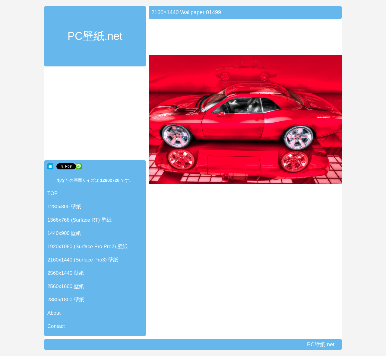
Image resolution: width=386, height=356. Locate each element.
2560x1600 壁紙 (65, 286)
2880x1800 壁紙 (65, 300)
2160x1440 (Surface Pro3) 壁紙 (83, 260)
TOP (52, 193)
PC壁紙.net (95, 36)
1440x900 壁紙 (64, 233)
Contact (56, 326)
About (54, 313)
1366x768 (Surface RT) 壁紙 (79, 220)
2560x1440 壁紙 (65, 273)
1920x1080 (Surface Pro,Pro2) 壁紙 (87, 246)
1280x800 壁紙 (64, 207)
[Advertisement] (95, 114)
